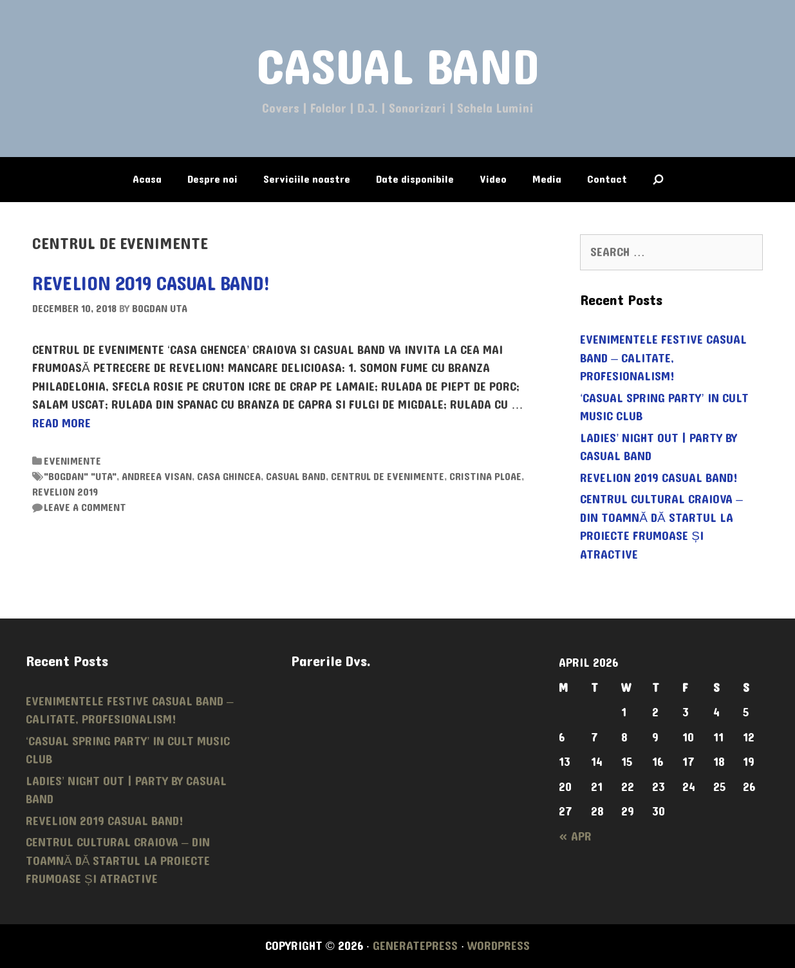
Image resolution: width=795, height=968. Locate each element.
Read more (61, 423)
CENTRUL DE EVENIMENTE (387, 476)
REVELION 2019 (65, 492)
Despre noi (212, 179)
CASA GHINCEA (229, 476)
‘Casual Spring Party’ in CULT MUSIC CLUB (664, 407)
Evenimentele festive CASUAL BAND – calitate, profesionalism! (663, 358)
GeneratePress (415, 946)
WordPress (498, 946)
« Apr (575, 837)
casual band (296, 476)
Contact (607, 179)
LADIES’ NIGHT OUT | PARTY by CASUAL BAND (658, 447)
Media (546, 179)
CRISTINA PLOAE (485, 476)
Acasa (147, 179)
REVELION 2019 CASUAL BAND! (151, 284)
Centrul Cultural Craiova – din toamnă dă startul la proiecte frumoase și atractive (661, 527)
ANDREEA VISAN (157, 476)
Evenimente (72, 461)
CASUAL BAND (398, 68)
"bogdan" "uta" (80, 476)
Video (493, 179)
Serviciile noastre (306, 179)
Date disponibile (415, 179)
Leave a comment (85, 507)
